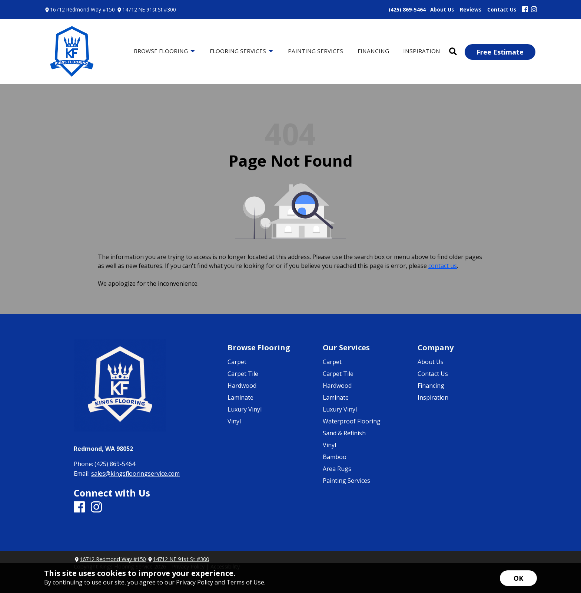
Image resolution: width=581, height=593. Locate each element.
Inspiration (433, 397)
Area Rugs (337, 469)
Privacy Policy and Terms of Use (220, 582)
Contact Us (433, 374)
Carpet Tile (243, 374)
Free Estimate (500, 51)
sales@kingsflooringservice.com (135, 473)
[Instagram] (534, 9)
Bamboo (334, 457)
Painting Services (346, 481)
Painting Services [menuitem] (315, 51)
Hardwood (242, 386)
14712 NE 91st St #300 (149, 9)
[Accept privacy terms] (518, 578)
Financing (431, 386)
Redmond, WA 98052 (103, 449)
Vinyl (234, 421)
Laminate (240, 397)
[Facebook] (525, 9)
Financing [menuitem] (373, 51)
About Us (431, 362)
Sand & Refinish (344, 433)
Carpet (237, 362)
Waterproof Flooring (352, 421)
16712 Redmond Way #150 (82, 9)
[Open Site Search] (453, 52)
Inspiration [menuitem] (421, 51)
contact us (442, 266)
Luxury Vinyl (245, 409)
